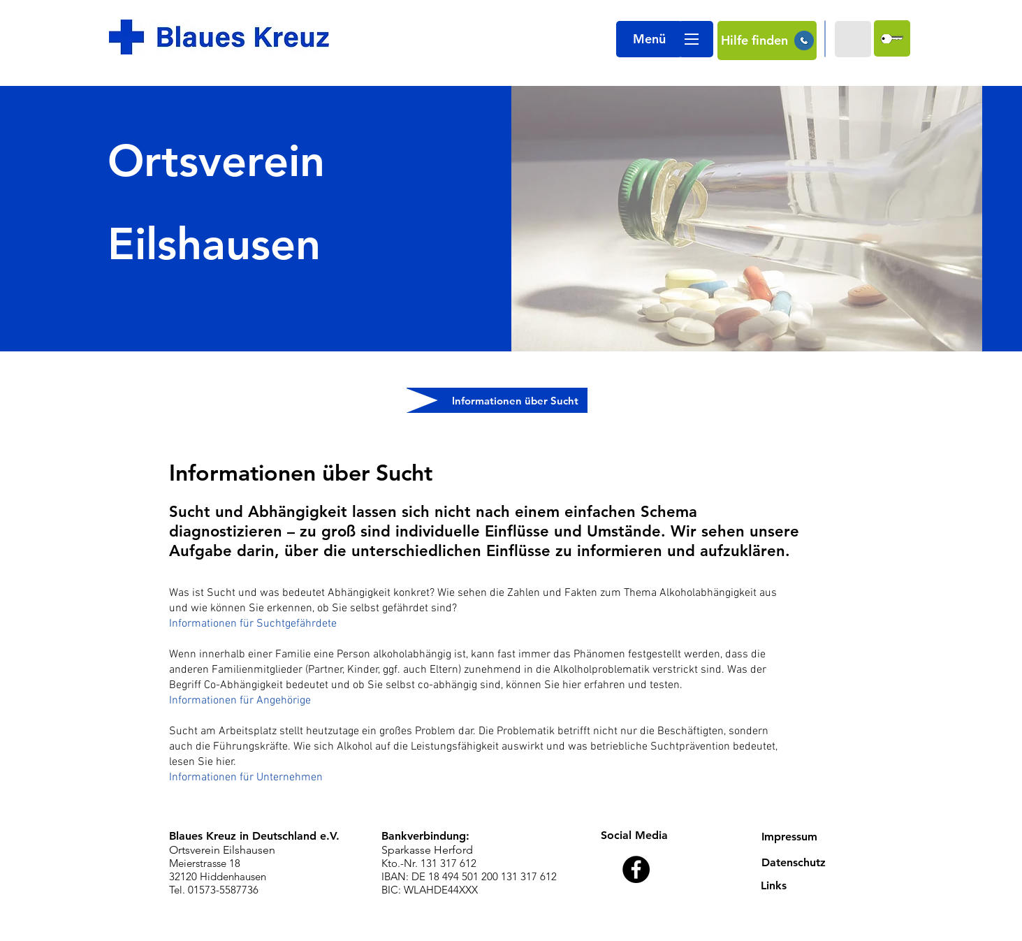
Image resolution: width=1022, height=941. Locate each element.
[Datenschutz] (804, 863)
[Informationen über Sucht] (497, 400)
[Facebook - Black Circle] (636, 869)
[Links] (803, 886)
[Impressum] (804, 837)
